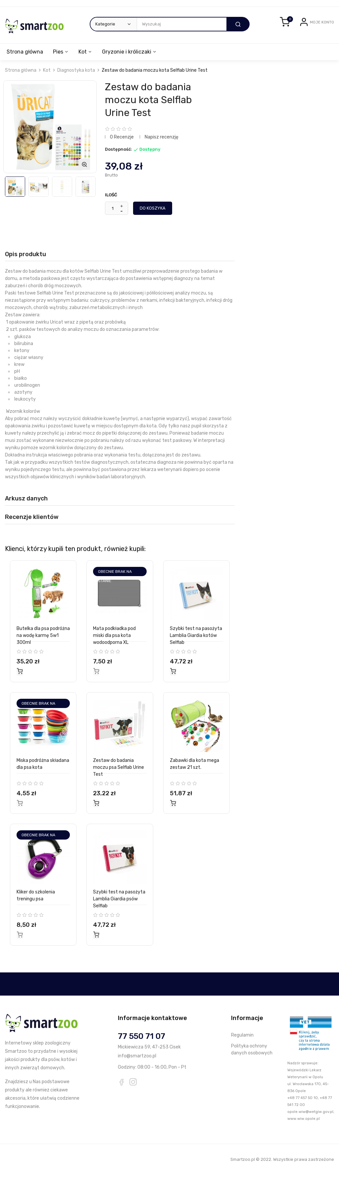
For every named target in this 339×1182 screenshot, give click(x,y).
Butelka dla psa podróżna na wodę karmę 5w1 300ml (43, 642)
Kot (84, 59)
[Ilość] (113, 215)
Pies (59, 59)
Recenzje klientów (32, 524)
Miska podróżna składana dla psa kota (43, 771)
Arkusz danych (26, 505)
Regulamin (242, 1042)
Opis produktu (25, 261)
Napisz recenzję (161, 144)
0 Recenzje (122, 144)
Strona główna (25, 59)
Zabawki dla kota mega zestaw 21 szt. (194, 771)
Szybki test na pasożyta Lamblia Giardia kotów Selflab (196, 642)
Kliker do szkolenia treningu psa (36, 902)
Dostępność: (118, 156)
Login (301, 37)
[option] (15, 194)
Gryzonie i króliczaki (129, 59)
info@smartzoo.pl (137, 1063)
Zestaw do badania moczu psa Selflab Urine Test (118, 774)
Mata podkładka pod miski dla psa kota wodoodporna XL (114, 642)
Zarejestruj (322, 37)
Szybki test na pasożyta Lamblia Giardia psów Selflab (119, 906)
